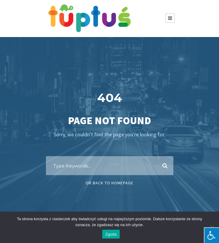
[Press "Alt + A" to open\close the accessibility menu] (211, 235)
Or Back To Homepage (109, 183)
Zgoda (110, 234)
